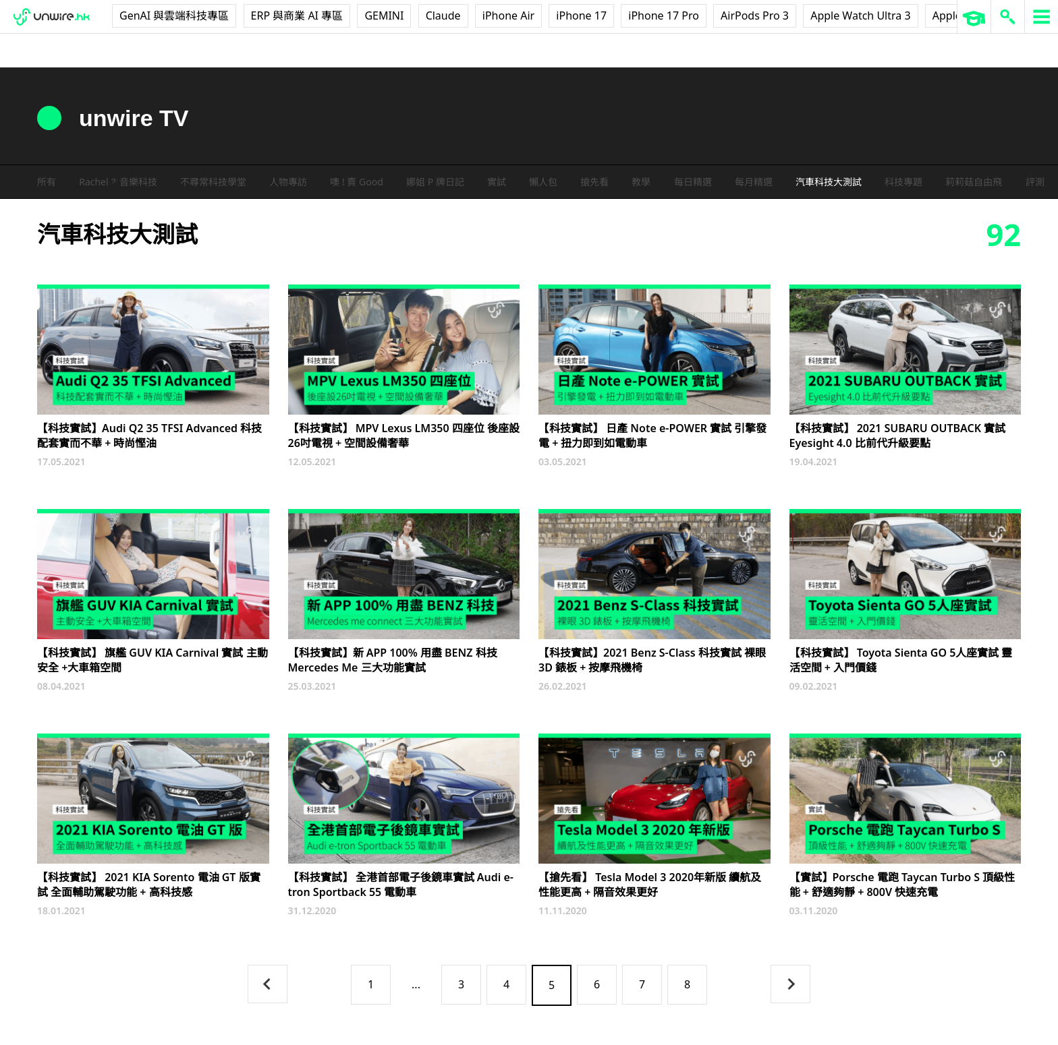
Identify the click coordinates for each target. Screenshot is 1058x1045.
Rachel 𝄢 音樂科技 (118, 181)
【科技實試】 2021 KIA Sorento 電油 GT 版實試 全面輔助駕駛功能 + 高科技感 (148, 884)
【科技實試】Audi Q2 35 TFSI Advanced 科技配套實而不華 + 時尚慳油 (149, 435)
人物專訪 (288, 181)
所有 (46, 181)
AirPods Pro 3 (755, 15)
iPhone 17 (581, 15)
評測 (1035, 181)
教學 (641, 181)
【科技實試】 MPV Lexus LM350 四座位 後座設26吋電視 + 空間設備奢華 (404, 435)
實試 (496, 181)
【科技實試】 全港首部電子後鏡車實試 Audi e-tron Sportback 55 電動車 (400, 884)
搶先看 (594, 181)
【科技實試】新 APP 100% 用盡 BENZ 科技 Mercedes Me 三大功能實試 (392, 660)
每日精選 (693, 181)
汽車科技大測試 (829, 181)
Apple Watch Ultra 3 (860, 15)
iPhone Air (508, 15)
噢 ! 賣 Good (356, 181)
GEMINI (383, 15)
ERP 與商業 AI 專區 (297, 15)
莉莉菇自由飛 (973, 181)
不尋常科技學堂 (213, 181)
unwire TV (133, 118)
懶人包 (543, 181)
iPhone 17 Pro (663, 15)
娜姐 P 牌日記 (435, 181)
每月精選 (754, 181)
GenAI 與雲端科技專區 (174, 15)
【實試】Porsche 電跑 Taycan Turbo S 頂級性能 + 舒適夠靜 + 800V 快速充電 (902, 884)
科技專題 (903, 181)
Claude (443, 15)
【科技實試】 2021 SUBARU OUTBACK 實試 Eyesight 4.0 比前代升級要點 (897, 435)
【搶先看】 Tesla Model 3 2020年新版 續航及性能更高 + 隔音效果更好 (649, 884)
